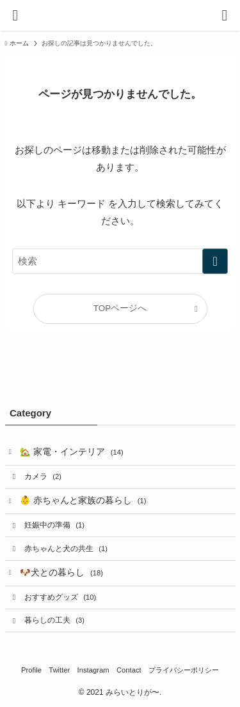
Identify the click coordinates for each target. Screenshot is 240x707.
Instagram (93, 670)
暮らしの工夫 (54, 620)
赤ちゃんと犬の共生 (66, 548)
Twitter (59, 670)
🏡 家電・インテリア (72, 452)
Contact (128, 670)
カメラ (42, 476)
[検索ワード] (120, 261)
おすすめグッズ (60, 597)
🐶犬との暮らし (61, 572)
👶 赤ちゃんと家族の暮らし (83, 500)
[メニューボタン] (15, 15)
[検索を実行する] (215, 261)
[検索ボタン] (224, 15)
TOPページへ (120, 308)
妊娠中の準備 (54, 525)
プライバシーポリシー (183, 670)
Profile (31, 670)
